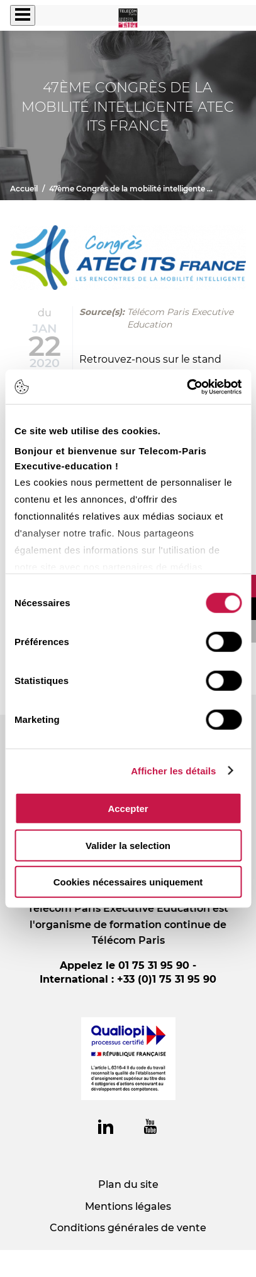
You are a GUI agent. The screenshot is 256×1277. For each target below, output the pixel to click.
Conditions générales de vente (128, 1228)
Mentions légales (128, 1206)
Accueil (24, 188)
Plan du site (128, 1184)
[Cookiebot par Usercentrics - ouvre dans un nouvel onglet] (186, 386)
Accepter (128, 808)
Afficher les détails (173, 770)
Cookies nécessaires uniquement (128, 882)
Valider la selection (128, 845)
